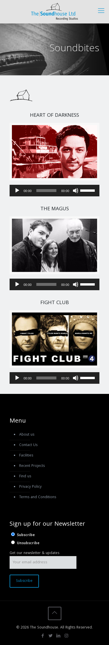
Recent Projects (32, 466)
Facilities (26, 456)
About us (26, 435)
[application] (54, 190)
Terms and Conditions (37, 497)
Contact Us (28, 445)
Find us (25, 477)
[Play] (17, 190)
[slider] (46, 190)
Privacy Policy (30, 487)
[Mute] (75, 190)
